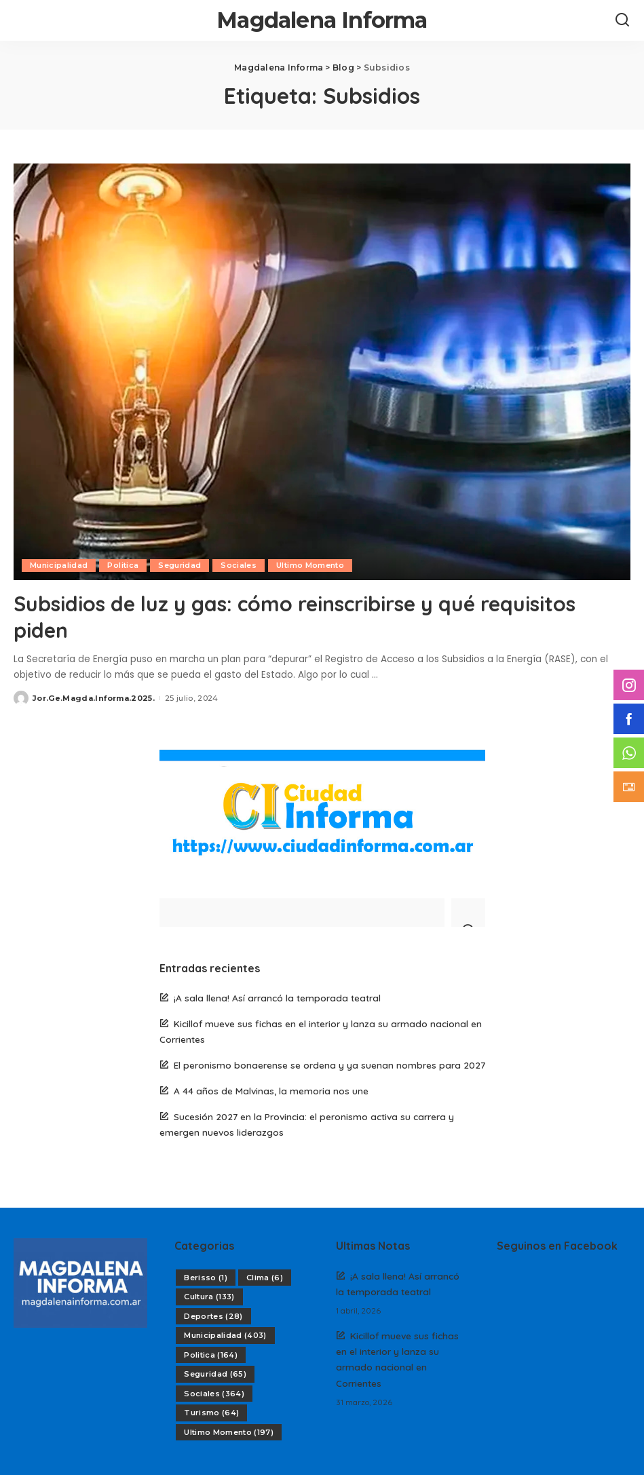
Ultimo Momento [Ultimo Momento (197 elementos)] (228, 1431)
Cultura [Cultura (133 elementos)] (209, 1296)
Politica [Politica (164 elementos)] (211, 1354)
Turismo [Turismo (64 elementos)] (211, 1412)
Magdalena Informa (321, 20)
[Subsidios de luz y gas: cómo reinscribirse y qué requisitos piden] (322, 372)
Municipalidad (59, 565)
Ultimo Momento (311, 565)
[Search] (622, 20)
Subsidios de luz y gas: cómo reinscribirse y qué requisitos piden (312, 616)
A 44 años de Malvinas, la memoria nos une (271, 1090)
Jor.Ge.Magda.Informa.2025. (94, 697)
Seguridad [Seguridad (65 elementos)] (215, 1373)
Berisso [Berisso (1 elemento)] (205, 1277)
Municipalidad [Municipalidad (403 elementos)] (225, 1334)
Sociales (239, 565)
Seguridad (180, 565)
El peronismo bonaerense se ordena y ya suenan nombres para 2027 (329, 1064)
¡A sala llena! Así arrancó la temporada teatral (277, 997)
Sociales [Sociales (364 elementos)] (214, 1393)
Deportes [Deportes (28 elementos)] (213, 1315)
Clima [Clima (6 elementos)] (264, 1277)
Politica (122, 565)
